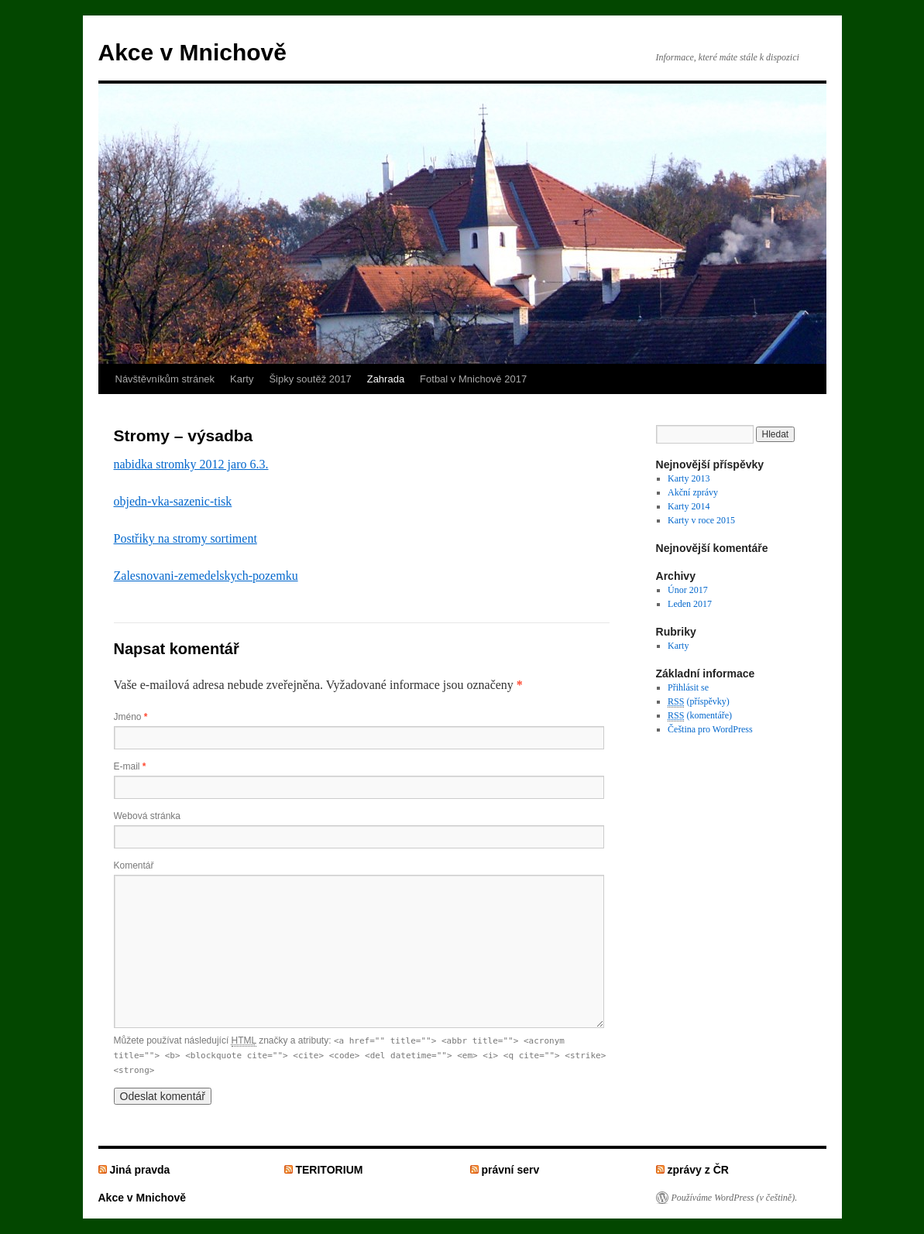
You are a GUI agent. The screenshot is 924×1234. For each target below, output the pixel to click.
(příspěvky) (699, 702)
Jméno (131, 716)
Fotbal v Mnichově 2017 (473, 379)
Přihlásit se (688, 687)
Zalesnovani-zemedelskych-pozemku (206, 575)
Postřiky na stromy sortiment (185, 538)
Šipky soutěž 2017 (310, 379)
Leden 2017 (690, 603)
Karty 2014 (688, 506)
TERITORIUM (328, 1170)
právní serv (510, 1170)
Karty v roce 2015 (701, 520)
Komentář (134, 865)
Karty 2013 (688, 478)
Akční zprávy (693, 492)
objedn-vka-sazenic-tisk (173, 501)
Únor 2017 (688, 589)
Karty (241, 379)
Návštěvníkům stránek (165, 379)
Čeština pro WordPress (710, 729)
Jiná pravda (139, 1170)
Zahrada (385, 379)
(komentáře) (700, 716)
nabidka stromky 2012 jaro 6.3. (191, 464)
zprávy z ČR (698, 1170)
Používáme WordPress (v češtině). (735, 1197)
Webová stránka (147, 816)
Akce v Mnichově (192, 52)
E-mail (130, 766)
